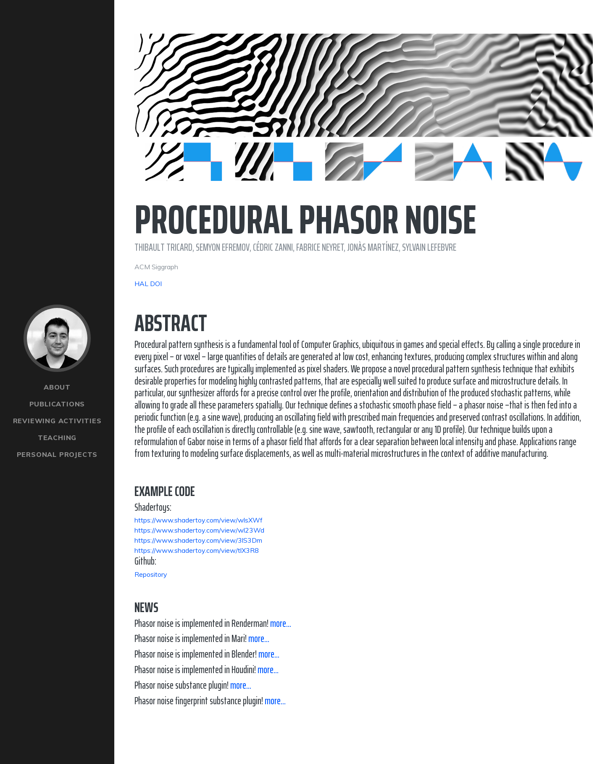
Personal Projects (57, 454)
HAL (141, 283)
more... (280, 623)
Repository (150, 574)
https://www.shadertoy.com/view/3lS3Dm (198, 540)
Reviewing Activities (57, 420)
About (57, 387)
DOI (156, 283)
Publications (57, 404)
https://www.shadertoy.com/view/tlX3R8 (196, 550)
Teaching (57, 437)
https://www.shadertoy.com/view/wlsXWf (198, 520)
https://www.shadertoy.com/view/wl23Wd (199, 530)
